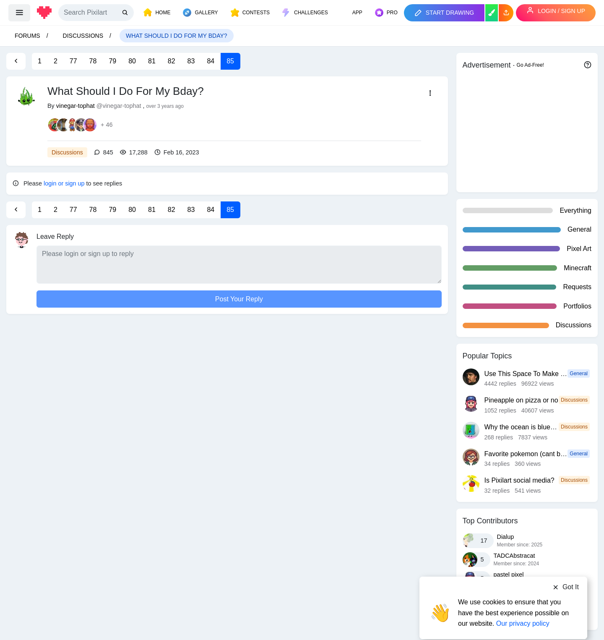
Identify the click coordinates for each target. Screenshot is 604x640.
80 (132, 61)
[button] (506, 12)
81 (152, 61)
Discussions (83, 35)
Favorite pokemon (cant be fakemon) (539, 453)
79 (112, 61)
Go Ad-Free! (530, 65)
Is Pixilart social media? (519, 480)
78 (93, 61)
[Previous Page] (16, 61)
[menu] (19, 12)
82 (171, 61)
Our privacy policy (522, 607)
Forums (27, 35)
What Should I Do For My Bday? (176, 35)
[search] (126, 13)
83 (191, 61)
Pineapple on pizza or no (521, 400)
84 (210, 61)
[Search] (96, 12)
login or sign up (64, 183)
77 (73, 61)
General (579, 373)
